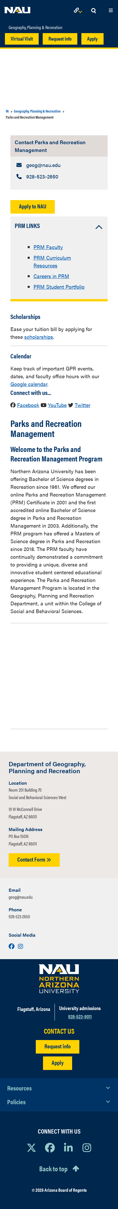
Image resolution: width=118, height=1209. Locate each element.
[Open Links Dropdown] (79, 11)
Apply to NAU (32, 206)
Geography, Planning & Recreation (35, 27)
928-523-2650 (19, 916)
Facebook (28, 404)
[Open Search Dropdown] (93, 11)
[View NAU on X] (31, 1147)
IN (7, 111)
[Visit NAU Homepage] (59, 978)
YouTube (57, 404)
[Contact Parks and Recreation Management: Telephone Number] (59, 176)
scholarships (38, 336)
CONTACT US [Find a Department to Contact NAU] (59, 1031)
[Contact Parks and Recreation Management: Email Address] (59, 165)
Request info (60, 38)
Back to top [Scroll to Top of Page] (53, 1168)
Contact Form (34, 859)
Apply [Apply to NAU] (57, 1062)
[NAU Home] (17, 8)
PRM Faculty (48, 246)
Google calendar (28, 383)
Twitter (82, 404)
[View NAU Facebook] (50, 1147)
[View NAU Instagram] (87, 1147)
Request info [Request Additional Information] (57, 1046)
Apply (92, 38)
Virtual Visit (22, 38)
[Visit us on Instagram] (20, 946)
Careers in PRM (51, 276)
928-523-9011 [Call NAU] (80, 1016)
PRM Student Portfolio (59, 286)
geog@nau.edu (21, 897)
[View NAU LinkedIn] (68, 1147)
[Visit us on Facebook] (12, 946)
